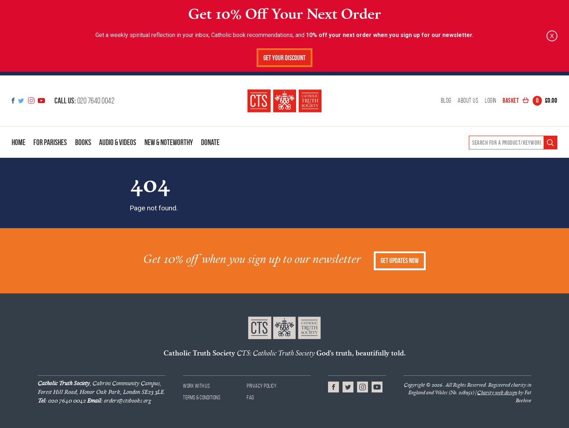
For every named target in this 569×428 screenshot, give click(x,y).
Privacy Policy (262, 386)
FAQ (250, 397)
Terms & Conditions (201, 397)
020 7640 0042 (84, 100)
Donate (210, 142)
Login (490, 101)
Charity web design (497, 392)
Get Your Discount (284, 58)
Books (83, 142)
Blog (446, 101)
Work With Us (196, 386)
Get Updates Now (400, 260)
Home (18, 142)
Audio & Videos (117, 142)
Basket (530, 101)
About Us (468, 101)
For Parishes (50, 142)
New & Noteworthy (168, 142)
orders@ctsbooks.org (119, 400)
